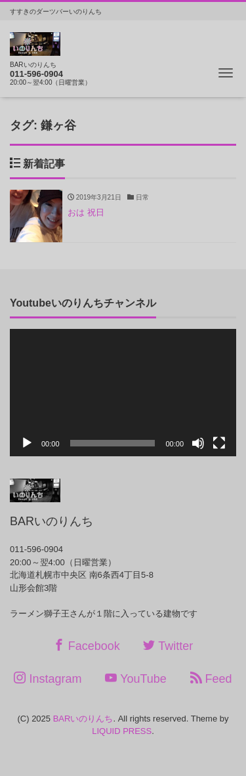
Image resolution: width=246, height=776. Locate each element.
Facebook (86, 646)
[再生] (26, 443)
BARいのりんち (83, 718)
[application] (123, 392)
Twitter (168, 646)
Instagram (47, 678)
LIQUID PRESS (122, 731)
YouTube (136, 678)
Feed (211, 678)
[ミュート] (198, 443)
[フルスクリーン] (219, 443)
